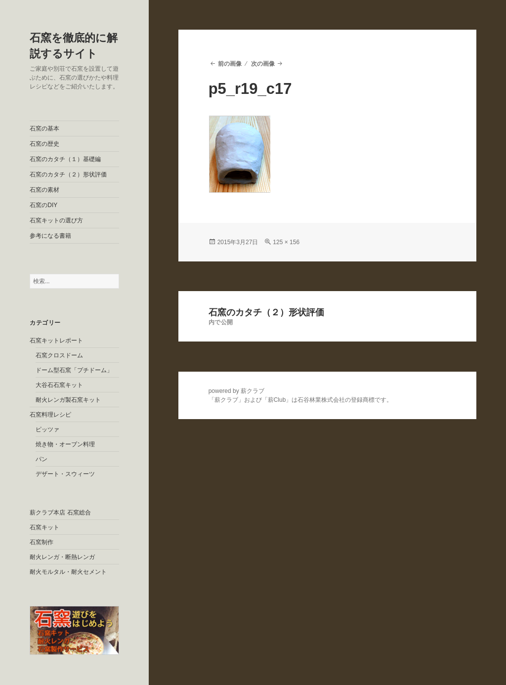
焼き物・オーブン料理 (65, 444)
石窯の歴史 (44, 143)
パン (41, 459)
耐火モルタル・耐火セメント (68, 571)
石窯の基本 (44, 128)
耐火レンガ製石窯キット (68, 399)
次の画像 (263, 63)
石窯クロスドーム (59, 355)
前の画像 (230, 63)
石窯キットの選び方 (56, 220)
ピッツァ (47, 429)
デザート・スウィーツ (65, 474)
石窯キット (44, 527)
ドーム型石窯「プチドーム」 (74, 370)
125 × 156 (286, 242)
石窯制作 (41, 542)
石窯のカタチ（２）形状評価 (68, 174)
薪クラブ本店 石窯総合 (60, 512)
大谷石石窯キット (59, 385)
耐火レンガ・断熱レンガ (62, 557)
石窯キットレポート (56, 340)
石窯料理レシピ (50, 414)
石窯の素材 (44, 189)
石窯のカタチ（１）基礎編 (65, 159)
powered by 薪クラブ (236, 390)
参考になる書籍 (50, 235)
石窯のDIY (43, 205)
